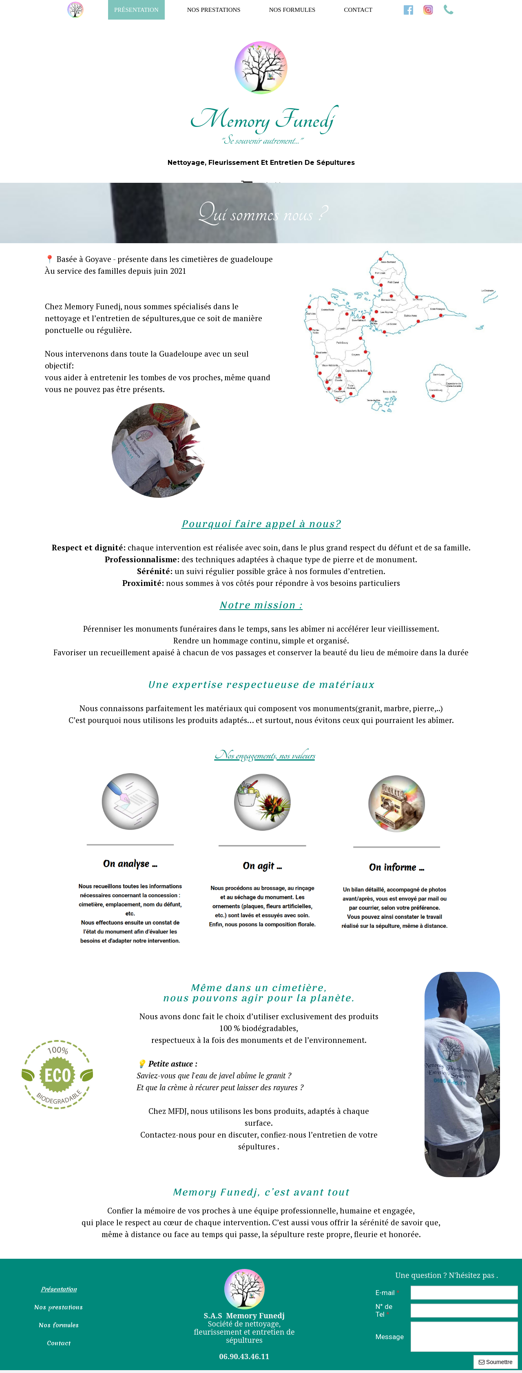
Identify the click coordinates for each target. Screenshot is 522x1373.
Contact (358, 10)
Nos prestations (214, 10)
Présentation (136, 10)
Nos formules (292, 10)
